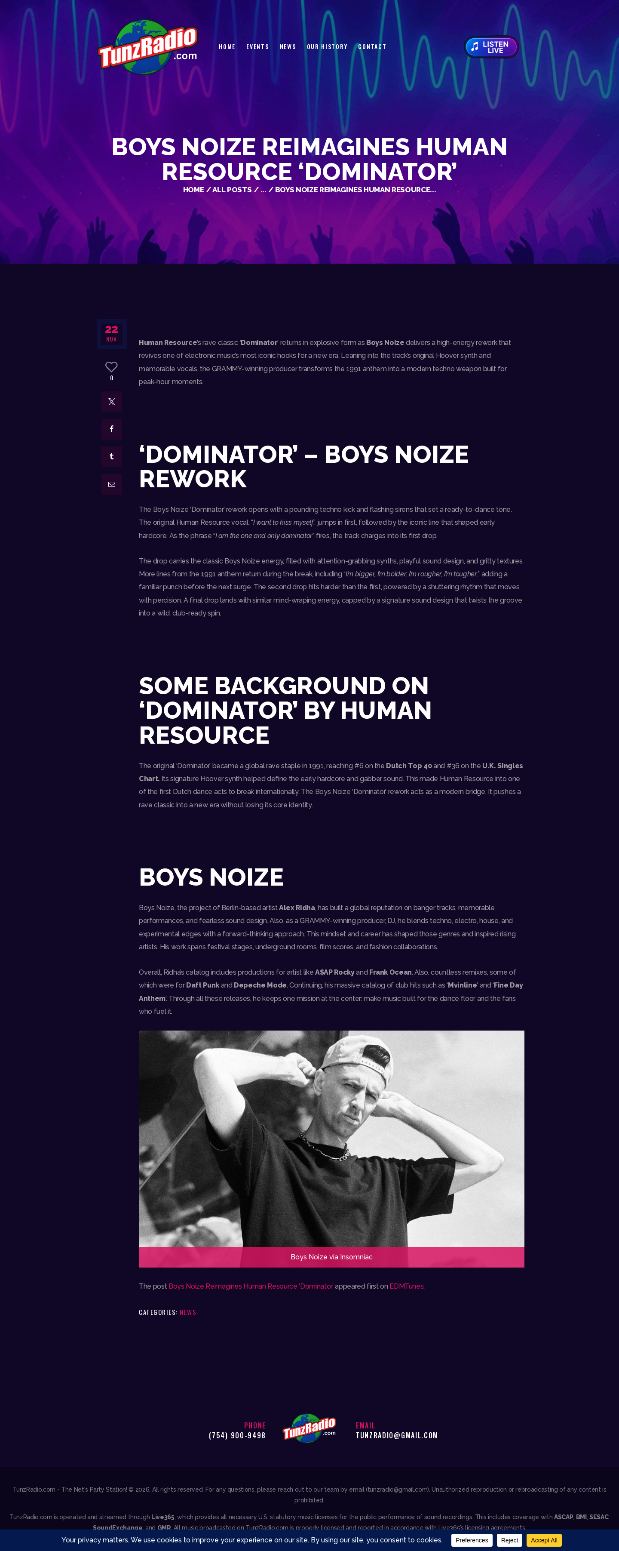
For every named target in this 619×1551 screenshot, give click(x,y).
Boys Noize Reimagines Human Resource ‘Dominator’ (251, 1286)
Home (193, 189)
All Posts (231, 189)
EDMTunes (406, 1286)
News (188, 1312)
